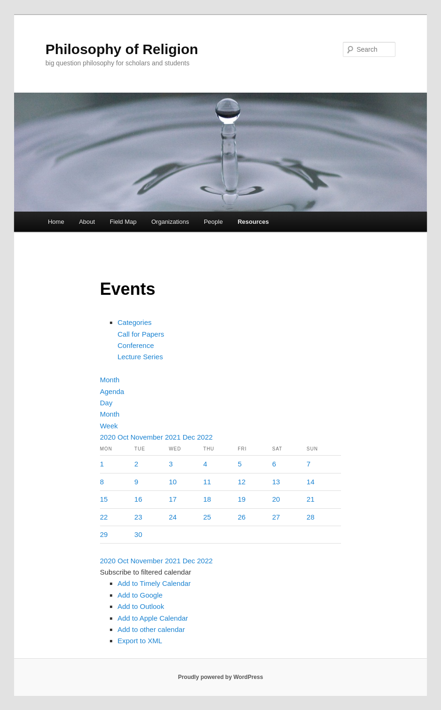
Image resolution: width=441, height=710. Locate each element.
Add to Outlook (140, 606)
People (213, 221)
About (87, 221)
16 (138, 499)
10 (173, 482)
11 (207, 482)
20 (276, 499)
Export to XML (139, 641)
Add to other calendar (151, 629)
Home (56, 221)
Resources (253, 221)
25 (207, 517)
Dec (190, 437)
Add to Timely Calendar (154, 583)
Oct (124, 437)
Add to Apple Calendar (152, 618)
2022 (205, 437)
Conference (135, 345)
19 (242, 499)
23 (138, 517)
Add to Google (139, 595)
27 (276, 517)
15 (104, 499)
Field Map (123, 221)
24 (173, 517)
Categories (134, 322)
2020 (109, 437)
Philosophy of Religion (122, 49)
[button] (145, 572)
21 (311, 499)
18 (207, 499)
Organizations (170, 221)
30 (138, 534)
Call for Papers (140, 334)
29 (104, 534)
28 (311, 517)
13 (276, 482)
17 (173, 499)
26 (242, 517)
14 (311, 482)
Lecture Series (140, 357)
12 (242, 482)
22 (104, 517)
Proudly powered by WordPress (220, 677)
